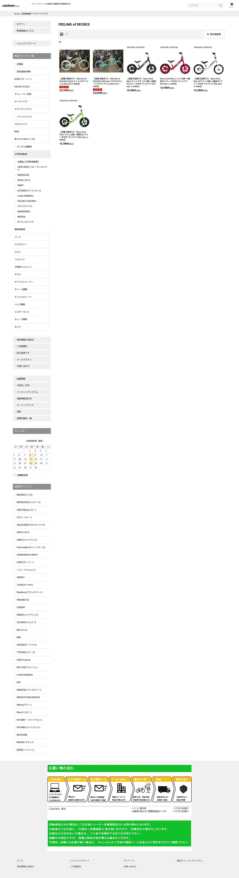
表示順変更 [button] (214, 35)
